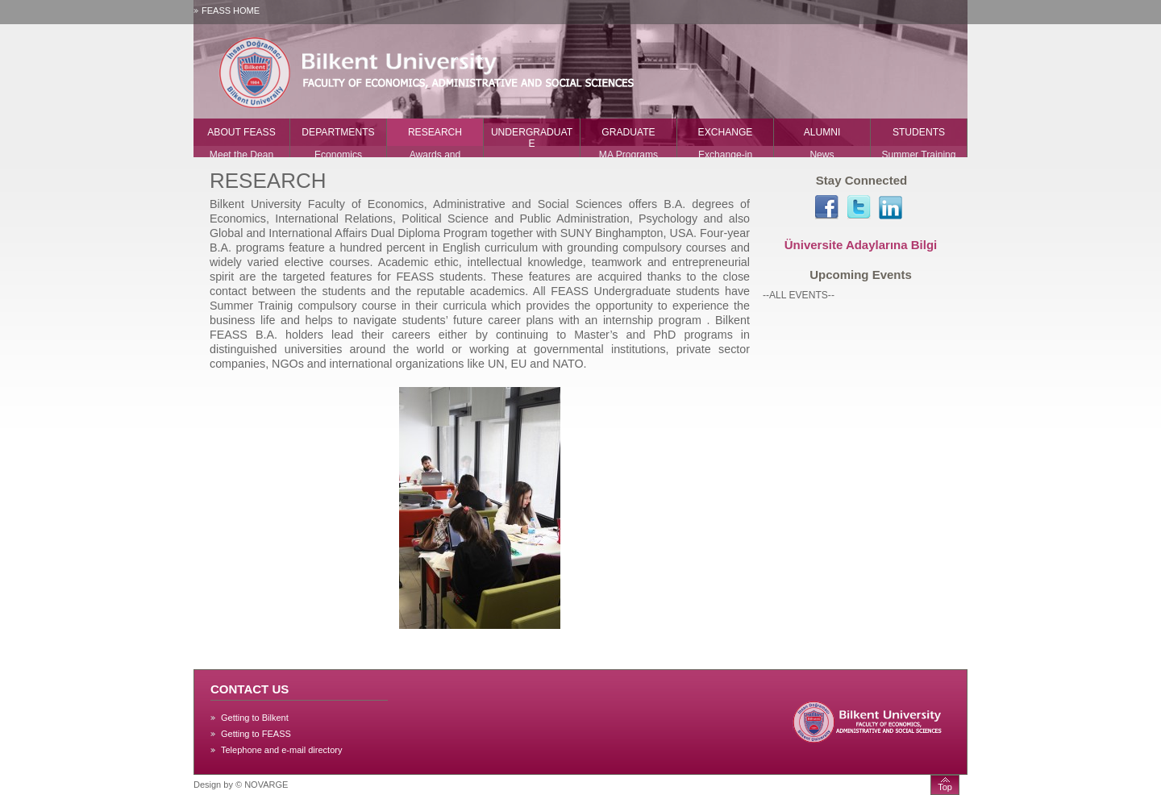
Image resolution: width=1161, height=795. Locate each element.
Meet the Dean (241, 154)
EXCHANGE (725, 132)
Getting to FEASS (256, 734)
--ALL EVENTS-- (798, 295)
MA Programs (628, 154)
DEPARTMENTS (338, 132)
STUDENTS (919, 132)
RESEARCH (435, 132)
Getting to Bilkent (255, 717)
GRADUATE (628, 132)
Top (945, 787)
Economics (338, 154)
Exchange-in (725, 154)
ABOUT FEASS (241, 132)
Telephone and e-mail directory (281, 750)
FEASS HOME (231, 10)
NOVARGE (266, 784)
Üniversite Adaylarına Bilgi (861, 245)
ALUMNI (822, 132)
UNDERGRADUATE (531, 138)
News (821, 154)
